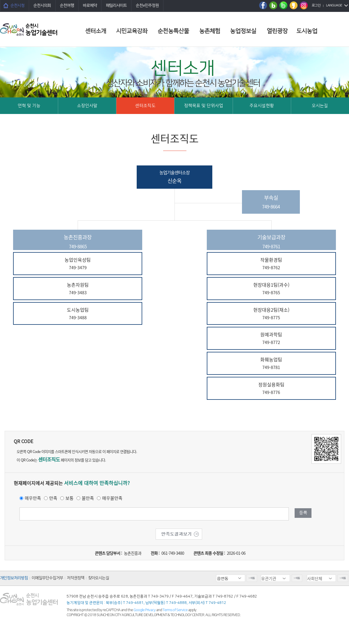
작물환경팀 (271, 264)
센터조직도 (145, 105)
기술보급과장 (271, 241)
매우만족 (33, 498)
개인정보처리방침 (14, 578)
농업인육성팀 (78, 264)
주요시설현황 (262, 105)
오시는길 (320, 105)
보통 (69, 498)
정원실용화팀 (271, 388)
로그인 (316, 5)
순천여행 (67, 5)
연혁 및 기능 (29, 105)
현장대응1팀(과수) (271, 289)
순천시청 (17, 5)
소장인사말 (87, 105)
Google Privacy (144, 610)
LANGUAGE (334, 5)
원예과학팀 (271, 338)
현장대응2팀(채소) (271, 314)
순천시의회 (42, 5)
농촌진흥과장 (78, 241)
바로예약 (90, 5)
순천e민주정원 (147, 5)
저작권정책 (75, 578)
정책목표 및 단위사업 (203, 105)
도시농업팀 (78, 314)
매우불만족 (112, 498)
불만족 (88, 498)
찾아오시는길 (98, 578)
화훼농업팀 (271, 363)
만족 (53, 498)
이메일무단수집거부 (47, 578)
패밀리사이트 (116, 5)
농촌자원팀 (78, 289)
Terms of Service (175, 610)
